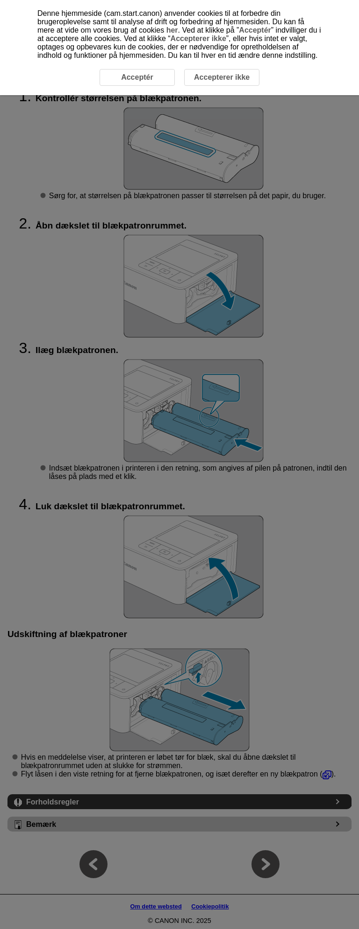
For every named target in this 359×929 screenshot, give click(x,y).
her (172, 30)
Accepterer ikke (198, 38)
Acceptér (255, 30)
